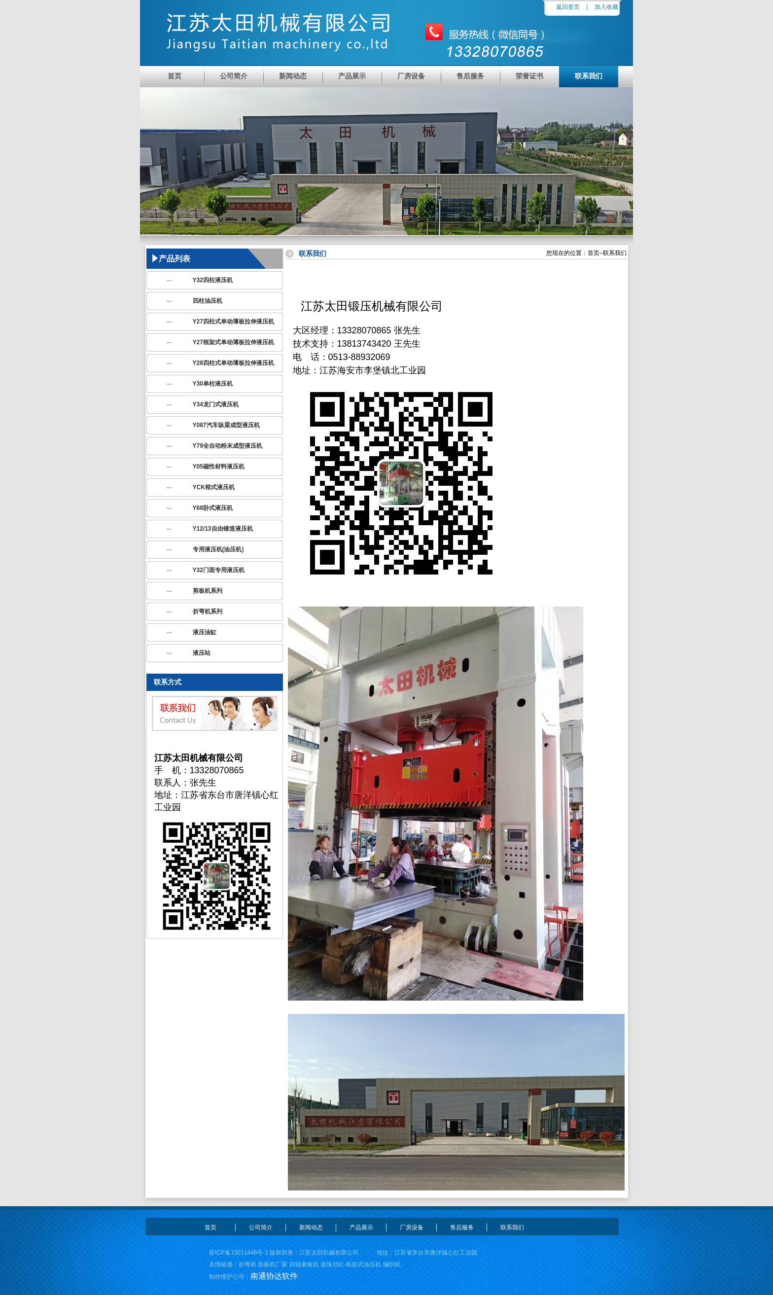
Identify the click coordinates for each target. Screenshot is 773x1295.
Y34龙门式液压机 (216, 404)
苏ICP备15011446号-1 (238, 1252)
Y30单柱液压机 (213, 383)
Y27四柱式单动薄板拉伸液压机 (233, 321)
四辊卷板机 (304, 1264)
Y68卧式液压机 (213, 507)
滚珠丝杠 (332, 1264)
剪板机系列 (207, 590)
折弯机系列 (207, 611)
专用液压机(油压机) (218, 549)
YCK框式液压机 (214, 487)
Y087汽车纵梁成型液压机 (226, 425)
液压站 (202, 652)
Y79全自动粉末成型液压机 (227, 445)
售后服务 (470, 76)
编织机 (392, 1264)
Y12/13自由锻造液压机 (223, 528)
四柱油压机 (207, 300)
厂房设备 (411, 76)
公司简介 (233, 76)
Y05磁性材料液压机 (219, 466)
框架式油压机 (363, 1264)
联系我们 (588, 76)
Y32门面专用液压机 (219, 570)
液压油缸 (204, 632)
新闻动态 (293, 76)
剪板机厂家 (272, 1264)
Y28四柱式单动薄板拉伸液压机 (233, 363)
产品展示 (352, 76)
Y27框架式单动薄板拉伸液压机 (233, 342)
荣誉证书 (529, 76)
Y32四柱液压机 (213, 280)
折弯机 (247, 1264)
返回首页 (568, 6)
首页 (174, 76)
